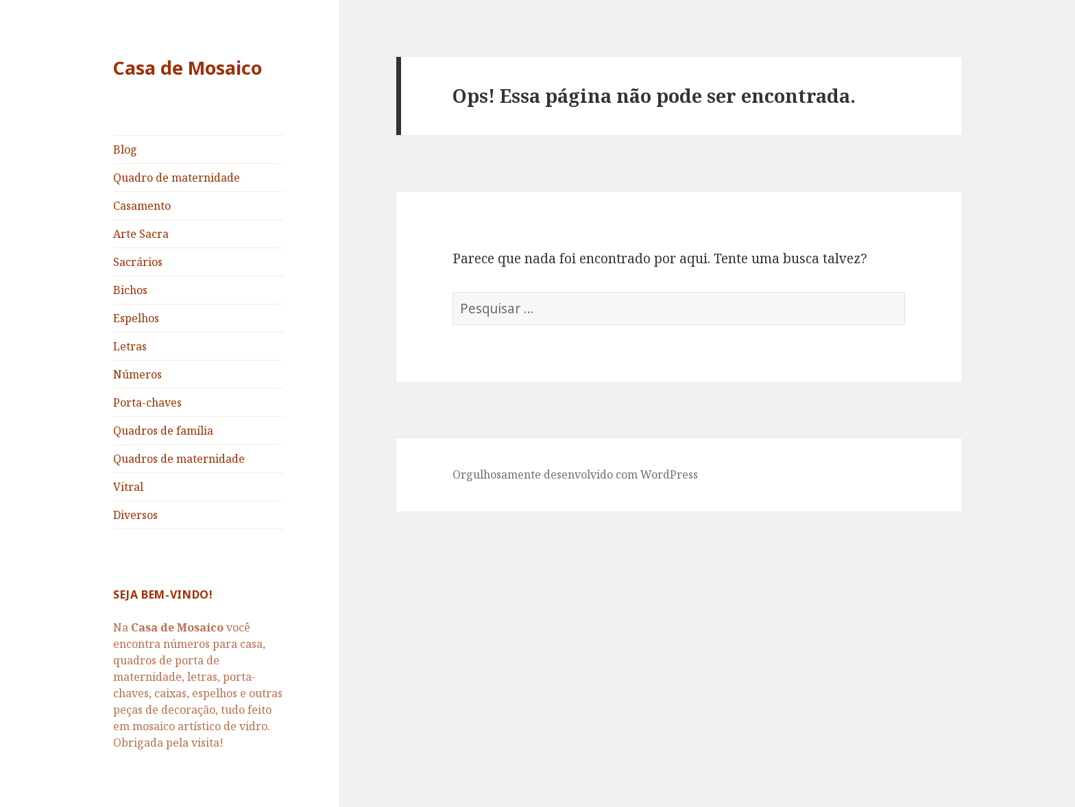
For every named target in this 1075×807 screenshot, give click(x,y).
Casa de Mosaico (187, 67)
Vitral (128, 486)
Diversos (135, 514)
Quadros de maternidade (179, 458)
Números (137, 374)
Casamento (142, 205)
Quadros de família (163, 430)
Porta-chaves (147, 402)
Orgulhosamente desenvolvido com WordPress (575, 474)
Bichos (130, 290)
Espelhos (136, 318)
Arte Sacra (141, 233)
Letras (130, 346)
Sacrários (137, 261)
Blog (125, 149)
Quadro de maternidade (176, 177)
